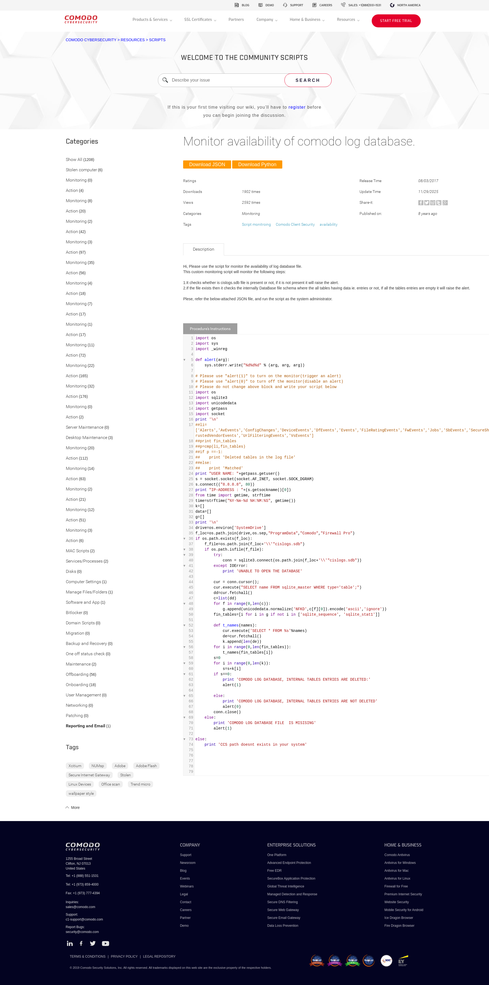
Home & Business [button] (306, 19)
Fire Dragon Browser (399, 926)
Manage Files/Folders (86, 592)
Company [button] (265, 19)
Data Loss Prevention (282, 926)
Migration (75, 633)
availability (329, 224)
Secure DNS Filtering (282, 902)
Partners (236, 19)
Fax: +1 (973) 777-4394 (83, 893)
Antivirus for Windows (400, 863)
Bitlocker (74, 613)
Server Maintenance (84, 427)
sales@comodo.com (80, 907)
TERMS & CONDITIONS (88, 956)
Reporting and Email (85, 726)
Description (203, 249)
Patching (74, 715)
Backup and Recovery (86, 643)
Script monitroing (256, 224)
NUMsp (98, 766)
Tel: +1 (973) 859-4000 (82, 884)
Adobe (120, 766)
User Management (83, 695)
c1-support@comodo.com (84, 919)
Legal (184, 894)
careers (325, 5)
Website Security (396, 902)
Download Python (257, 164)
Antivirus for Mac (396, 871)
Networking (77, 705)
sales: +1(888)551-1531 (364, 5)
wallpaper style (81, 793)
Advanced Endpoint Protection (289, 863)
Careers (186, 910)
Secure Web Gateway (283, 910)
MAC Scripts (77, 551)
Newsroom (187, 863)
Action (72, 190)
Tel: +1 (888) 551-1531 (82, 876)
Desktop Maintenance (86, 437)
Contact (185, 902)
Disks (71, 571)
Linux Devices (80, 784)
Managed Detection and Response (292, 894)
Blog (183, 871)
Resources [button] (346, 19)
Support (185, 855)
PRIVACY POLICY (124, 956)
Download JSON (207, 164)
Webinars (186, 886)
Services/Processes (84, 561)
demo (269, 5)
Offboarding (77, 674)
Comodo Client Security (295, 224)
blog (245, 5)
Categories (82, 142)
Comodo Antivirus (397, 855)
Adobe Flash (146, 766)
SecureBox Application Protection (291, 878)
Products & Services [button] (151, 19)
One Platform (276, 855)
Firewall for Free (396, 886)
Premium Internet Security (403, 894)
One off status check (85, 654)
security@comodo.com (82, 932)
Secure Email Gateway (284, 918)
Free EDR (274, 871)
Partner (185, 918)
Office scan (110, 784)
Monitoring (76, 180)
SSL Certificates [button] (198, 19)
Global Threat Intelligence (285, 886)
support (296, 5)
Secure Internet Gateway (89, 775)
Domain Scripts (80, 623)
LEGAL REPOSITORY (159, 956)
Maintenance (78, 664)
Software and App (83, 602)
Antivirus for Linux (397, 878)
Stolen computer (81, 170)
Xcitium (75, 766)
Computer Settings (83, 582)
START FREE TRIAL (396, 21)
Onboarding (77, 685)
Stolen (125, 775)
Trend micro (140, 784)
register (297, 107)
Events (185, 878)
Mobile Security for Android (403, 910)
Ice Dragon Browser (398, 918)
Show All (74, 159)
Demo (184, 926)
